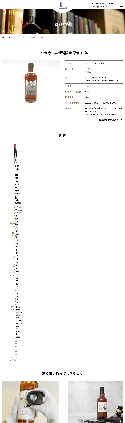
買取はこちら (30, 291)
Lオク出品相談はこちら (95, 291)
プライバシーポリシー (74, 412)
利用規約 (45, 412)
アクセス (57, 412)
